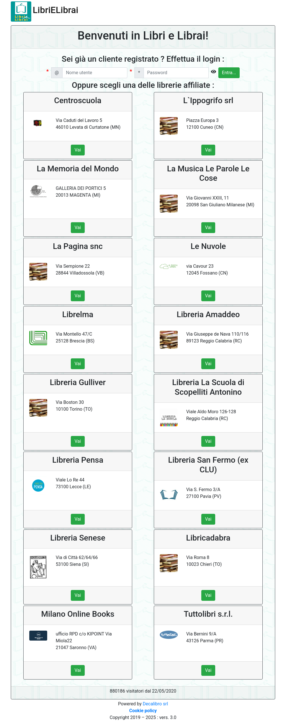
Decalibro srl (155, 704)
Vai (77, 150)
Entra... (229, 72)
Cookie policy (143, 710)
